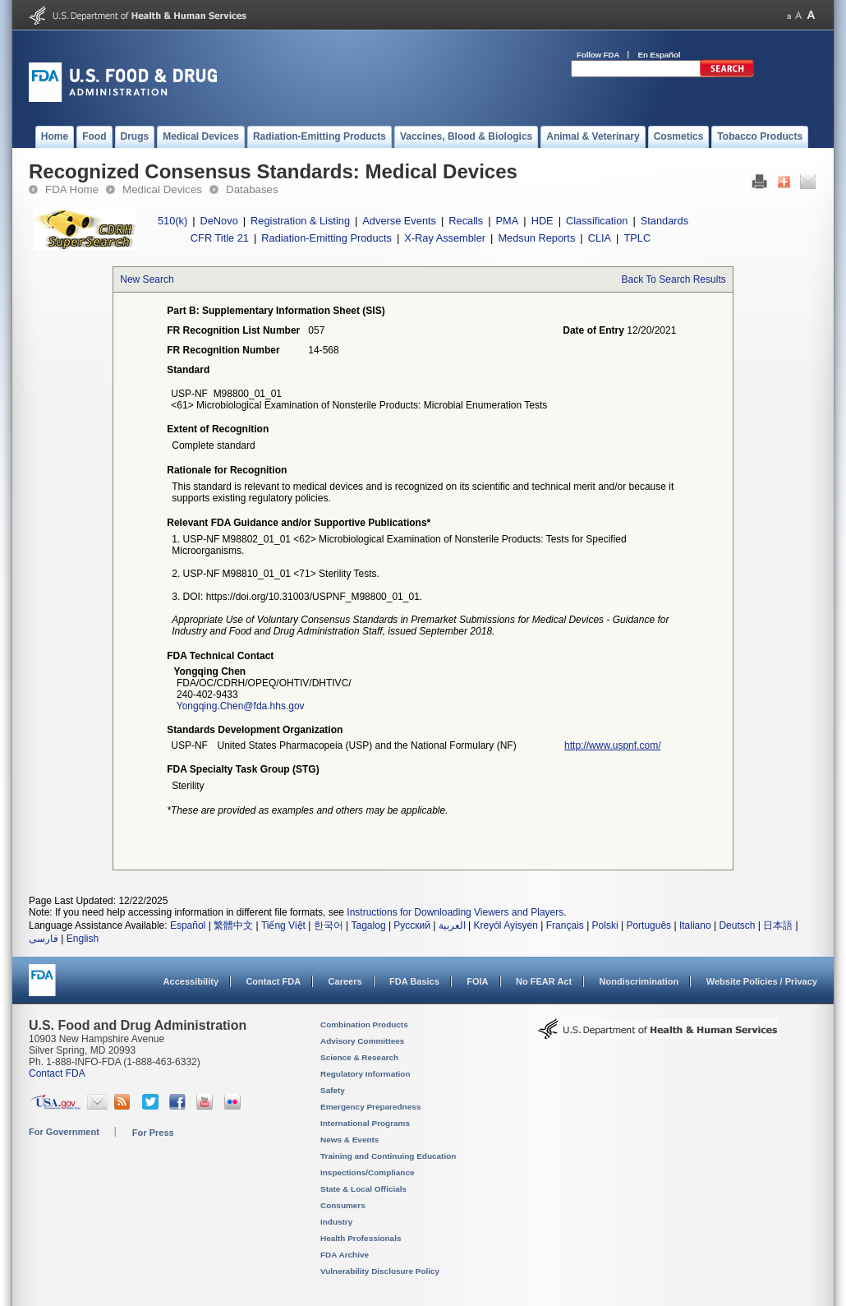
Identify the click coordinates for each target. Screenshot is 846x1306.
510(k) (172, 221)
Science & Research (359, 1057)
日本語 (778, 925)
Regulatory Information (365, 1073)
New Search (146, 279)
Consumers (343, 1205)
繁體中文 (233, 925)
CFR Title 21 (220, 238)
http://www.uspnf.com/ (612, 745)
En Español (659, 54)
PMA (507, 221)
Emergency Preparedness (370, 1106)
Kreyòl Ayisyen (505, 925)
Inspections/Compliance (367, 1172)
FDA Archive (344, 1254)
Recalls (465, 221)
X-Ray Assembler (444, 238)
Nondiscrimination (639, 981)
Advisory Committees (362, 1040)
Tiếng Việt (283, 925)
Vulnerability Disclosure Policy (379, 1271)
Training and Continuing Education (388, 1156)
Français (565, 925)
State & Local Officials (363, 1188)
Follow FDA (598, 54)
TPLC (637, 238)
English (83, 938)
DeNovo (219, 221)
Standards (664, 221)
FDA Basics (414, 981)
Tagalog (369, 925)
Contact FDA (273, 981)
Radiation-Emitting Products (326, 238)
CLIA (599, 238)
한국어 (328, 925)
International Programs (365, 1123)
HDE (542, 221)
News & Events (349, 1139)
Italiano (695, 925)
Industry (336, 1221)
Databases (252, 189)
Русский (411, 925)
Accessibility (190, 981)
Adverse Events (399, 221)
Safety (332, 1090)
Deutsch (737, 925)
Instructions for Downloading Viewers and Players (455, 912)
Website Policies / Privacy (761, 981)
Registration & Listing (300, 221)
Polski (605, 925)
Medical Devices (162, 189)
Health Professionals (360, 1238)
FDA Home (72, 189)
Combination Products (364, 1024)
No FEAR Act (544, 981)
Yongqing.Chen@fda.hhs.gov (241, 706)
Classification (597, 221)
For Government (64, 1132)
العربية (452, 925)
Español (187, 925)
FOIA (477, 981)
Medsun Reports (536, 238)
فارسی (43, 938)
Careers (345, 981)
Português (648, 925)
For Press (153, 1133)
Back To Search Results (674, 279)
